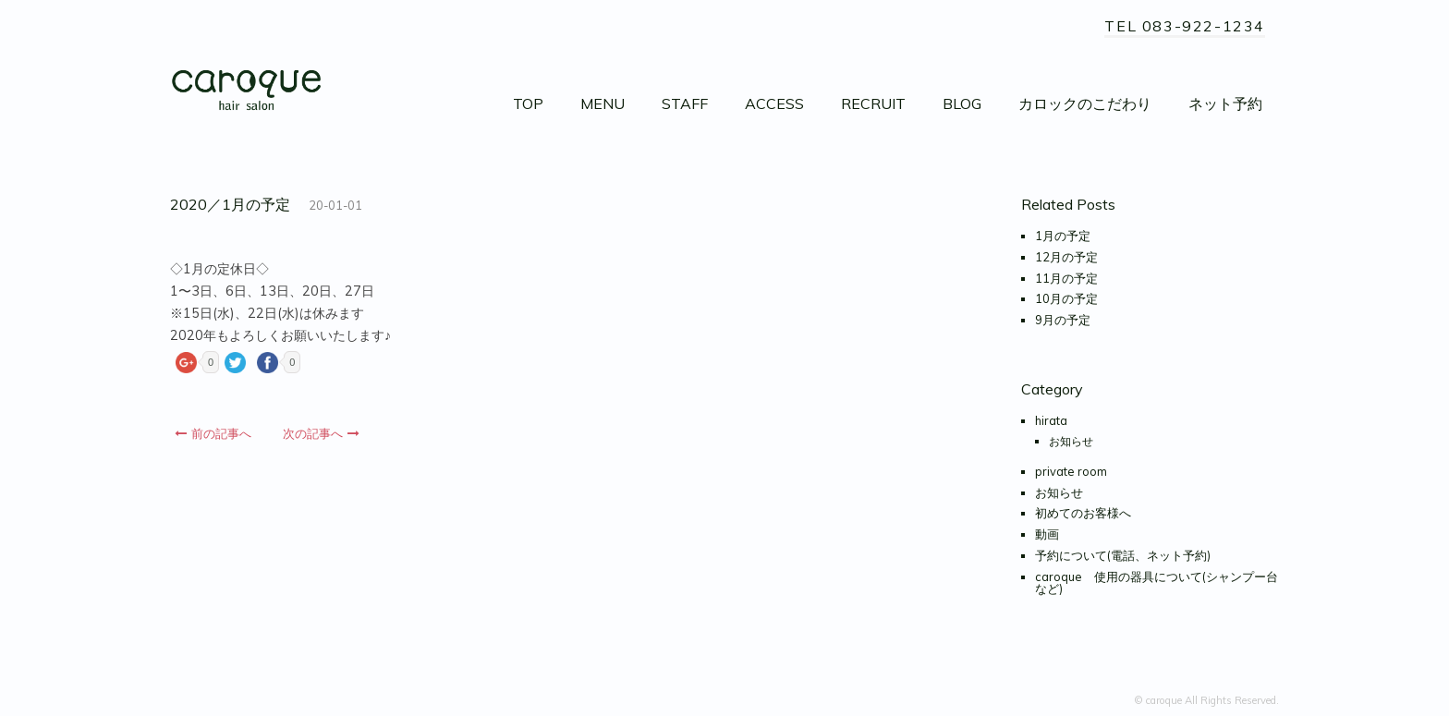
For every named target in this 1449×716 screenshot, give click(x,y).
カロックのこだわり (1084, 103)
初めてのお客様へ (1083, 512)
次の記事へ (321, 433)
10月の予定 (1066, 298)
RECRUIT (873, 103)
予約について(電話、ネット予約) (1123, 555)
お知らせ (1071, 441)
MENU (602, 103)
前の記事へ (213, 433)
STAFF (685, 103)
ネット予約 (1225, 103)
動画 (1047, 534)
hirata (1051, 420)
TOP (528, 103)
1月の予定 (1062, 235)
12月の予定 (1066, 256)
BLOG (962, 103)
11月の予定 (1066, 278)
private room (1071, 471)
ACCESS (774, 103)
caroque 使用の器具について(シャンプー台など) (1156, 582)
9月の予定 (1062, 319)
